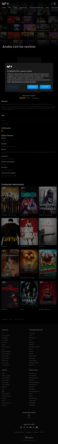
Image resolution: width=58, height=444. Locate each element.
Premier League (5, 380)
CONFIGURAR (13, 87)
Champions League (6, 375)
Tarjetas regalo (32, 400)
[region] (29, 77)
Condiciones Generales (34, 382)
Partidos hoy (4, 405)
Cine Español (5, 337)
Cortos (3, 344)
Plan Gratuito (32, 389)
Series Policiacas (5, 356)
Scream (22, 309)
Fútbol (15, 7)
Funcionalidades (32, 375)
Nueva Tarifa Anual (33, 398)
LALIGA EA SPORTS (6, 378)
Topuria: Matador (5, 393)
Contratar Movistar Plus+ (34, 391)
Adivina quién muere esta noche (47, 277)
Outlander (31, 344)
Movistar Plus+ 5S (33, 384)
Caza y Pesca (32, 365)
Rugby (3, 391)
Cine (9, 7)
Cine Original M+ (5, 335)
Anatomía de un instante (34, 346)
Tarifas (30, 393)
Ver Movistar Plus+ (33, 373)
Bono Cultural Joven (33, 378)
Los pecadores (32, 337)
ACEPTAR (45, 87)
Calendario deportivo (36, 7)
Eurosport (4, 398)
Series (4, 7)
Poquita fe (31, 351)
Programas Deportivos (34, 362)
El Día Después (5, 382)
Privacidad (35, 432)
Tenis (47, 7)
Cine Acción (4, 342)
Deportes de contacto (6, 396)
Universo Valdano (6, 384)
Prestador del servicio (19, 432)
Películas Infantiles (6, 346)
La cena (30, 335)
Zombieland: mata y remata (8, 215)
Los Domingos (32, 333)
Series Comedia (5, 358)
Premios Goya (32, 358)
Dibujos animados (33, 360)
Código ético (31, 387)
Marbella (31, 353)
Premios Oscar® (32, 356)
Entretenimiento (5, 365)
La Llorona (41, 246)
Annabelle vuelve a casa (45, 309)
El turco (30, 349)
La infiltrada (31, 342)
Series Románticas (6, 353)
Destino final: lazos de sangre (27, 277)
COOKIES (41, 432)
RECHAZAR (32, 87)
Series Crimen (5, 360)
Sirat (30, 340)
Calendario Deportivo (6, 402)
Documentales (5, 362)
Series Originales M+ (6, 351)
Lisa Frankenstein (24, 215)
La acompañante (5, 277)
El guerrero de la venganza (45, 215)
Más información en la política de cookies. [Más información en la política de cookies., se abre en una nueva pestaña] (24, 82)
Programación (32, 405)
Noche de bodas (24, 246)
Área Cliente (31, 380)
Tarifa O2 (31, 396)
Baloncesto (23, 7)
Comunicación (32, 402)
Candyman (4, 246)
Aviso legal (28, 432)
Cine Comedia (5, 340)
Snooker (4, 400)
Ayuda (29, 416)
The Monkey (4, 309)
